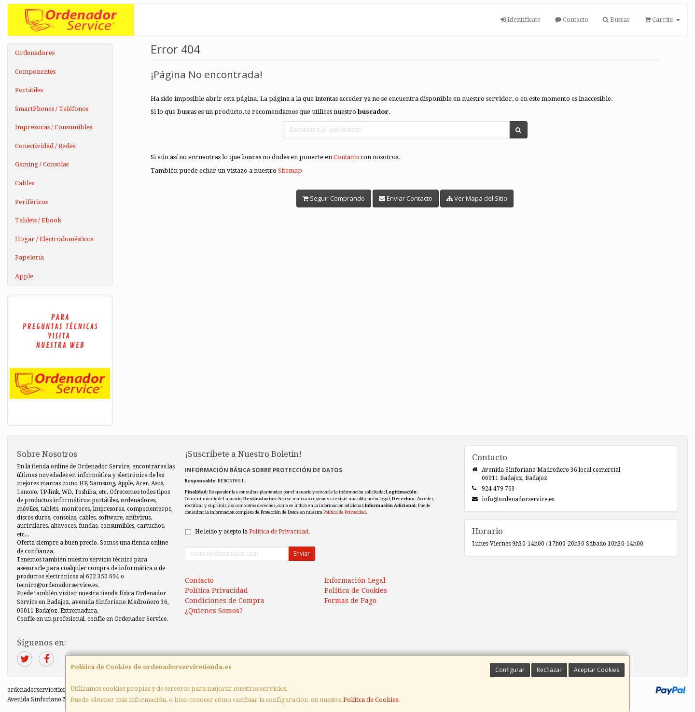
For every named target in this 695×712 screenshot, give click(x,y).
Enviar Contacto (405, 198)
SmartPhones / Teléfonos (51, 108)
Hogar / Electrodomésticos (54, 239)
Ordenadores (35, 52)
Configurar (510, 670)
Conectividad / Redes (45, 146)
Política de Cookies (370, 699)
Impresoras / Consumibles (53, 127)
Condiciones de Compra (224, 600)
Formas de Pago (350, 600)
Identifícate (520, 19)
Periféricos (31, 201)
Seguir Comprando (334, 198)
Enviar (301, 553)
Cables (24, 183)
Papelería (29, 257)
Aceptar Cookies (596, 670)
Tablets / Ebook (38, 220)
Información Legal (355, 580)
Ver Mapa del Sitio (476, 198)
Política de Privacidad (344, 512)
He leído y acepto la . (252, 531)
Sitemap (290, 170)
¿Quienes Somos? (214, 611)
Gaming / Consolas (42, 164)
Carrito (662, 19)
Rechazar (549, 670)
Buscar (616, 19)
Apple (24, 276)
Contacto (571, 19)
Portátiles (29, 90)
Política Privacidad (216, 590)
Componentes (35, 71)
